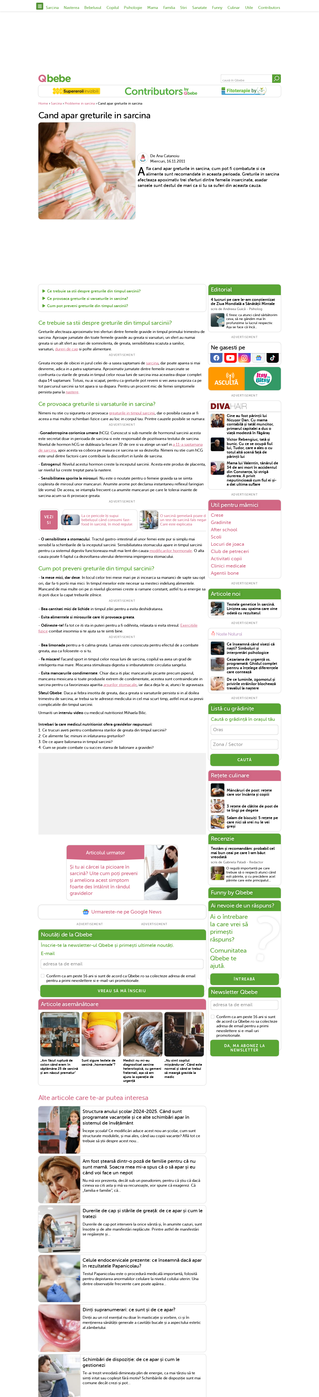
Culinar (233, 8)
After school (224, 529)
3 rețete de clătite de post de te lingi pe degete (252, 809)
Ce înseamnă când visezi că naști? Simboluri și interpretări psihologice (251, 648)
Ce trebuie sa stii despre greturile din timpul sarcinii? (94, 291)
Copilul (112, 8)
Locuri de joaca (227, 544)
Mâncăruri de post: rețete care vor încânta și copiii (249, 793)
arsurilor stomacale (120, 685)
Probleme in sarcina (80, 103)
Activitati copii (226, 558)
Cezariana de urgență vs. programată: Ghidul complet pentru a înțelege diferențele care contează (252, 666)
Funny (217, 8)
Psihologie (133, 8)
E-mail (48, 953)
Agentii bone (225, 573)
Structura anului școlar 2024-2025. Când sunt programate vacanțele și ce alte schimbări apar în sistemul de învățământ (136, 1117)
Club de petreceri (230, 551)
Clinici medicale (228, 565)
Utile (249, 8)
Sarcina (52, 8)
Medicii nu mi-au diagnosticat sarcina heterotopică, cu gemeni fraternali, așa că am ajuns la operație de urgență (142, 1071)
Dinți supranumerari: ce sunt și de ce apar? (129, 1310)
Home (43, 103)
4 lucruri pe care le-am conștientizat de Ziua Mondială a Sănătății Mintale (243, 302)
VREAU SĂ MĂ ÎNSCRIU (122, 991)
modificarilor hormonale (170, 551)
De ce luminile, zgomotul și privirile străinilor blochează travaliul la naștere (251, 684)
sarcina (152, 363)
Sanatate (199, 8)
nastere (72, 392)
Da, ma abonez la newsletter (244, 1049)
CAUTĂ (244, 761)
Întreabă (244, 980)
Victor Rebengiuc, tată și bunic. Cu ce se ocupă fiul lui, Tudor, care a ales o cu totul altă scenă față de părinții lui (249, 448)
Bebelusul (92, 8)
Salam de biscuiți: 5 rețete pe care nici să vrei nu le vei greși (252, 823)
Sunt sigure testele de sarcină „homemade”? (98, 1063)
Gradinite (221, 522)
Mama (152, 8)
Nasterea (71, 8)
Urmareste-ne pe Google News (122, 912)
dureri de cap (66, 349)
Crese (217, 515)
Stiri (183, 8)
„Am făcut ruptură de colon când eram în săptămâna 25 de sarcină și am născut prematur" (59, 1067)
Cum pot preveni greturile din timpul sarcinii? (87, 306)
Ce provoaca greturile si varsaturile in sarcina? (87, 299)
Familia (169, 8)
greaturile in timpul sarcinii (132, 413)
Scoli (216, 536)
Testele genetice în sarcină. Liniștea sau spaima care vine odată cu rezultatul (252, 609)
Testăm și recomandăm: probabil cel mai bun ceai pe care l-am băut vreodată (243, 854)
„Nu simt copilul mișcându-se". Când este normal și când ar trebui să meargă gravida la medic (183, 1069)
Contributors (269, 8)
